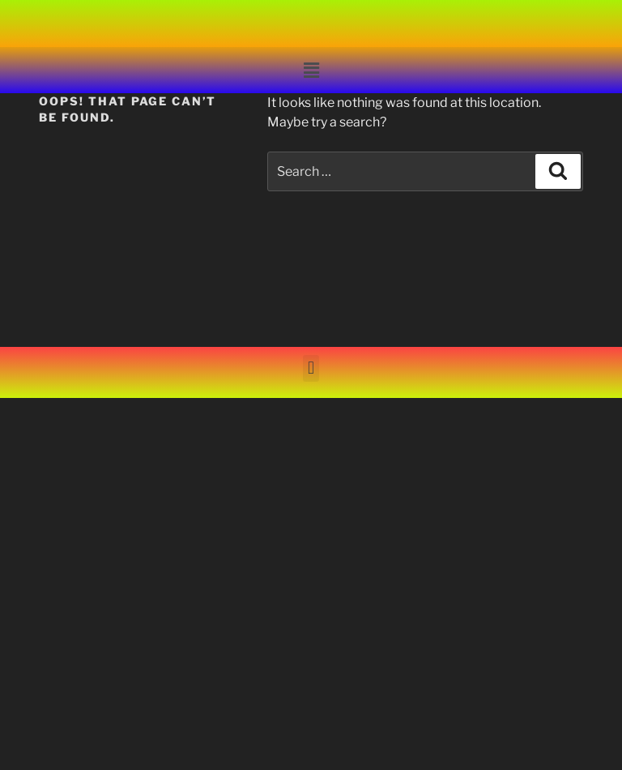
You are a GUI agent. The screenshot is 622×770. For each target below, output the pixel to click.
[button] (311, 70)
